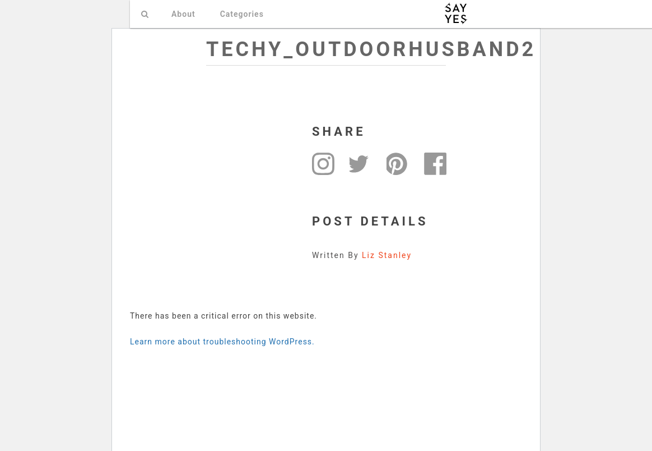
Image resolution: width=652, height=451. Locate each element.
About (183, 14)
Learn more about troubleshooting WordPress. (222, 341)
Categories (242, 14)
